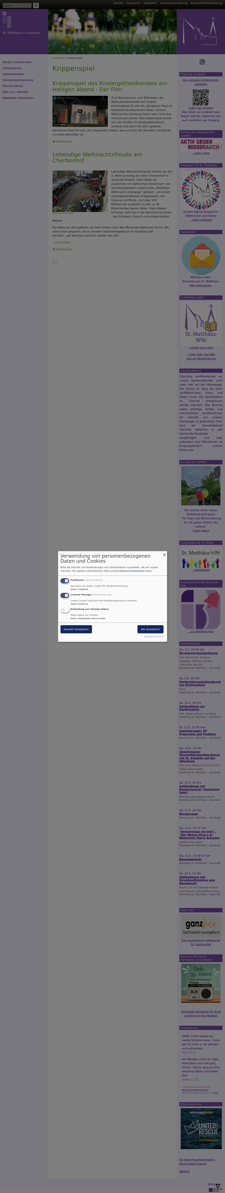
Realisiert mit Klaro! (153, 637)
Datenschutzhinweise (132, 571)
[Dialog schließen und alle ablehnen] (164, 553)
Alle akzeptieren (150, 629)
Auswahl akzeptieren (76, 629)
